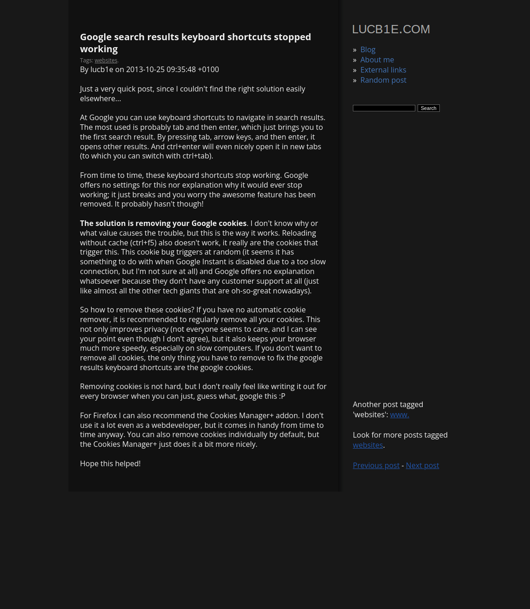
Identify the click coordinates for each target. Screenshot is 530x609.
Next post (422, 465)
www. (399, 414)
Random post (383, 80)
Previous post (376, 465)
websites (368, 445)
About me (377, 60)
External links (383, 70)
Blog (368, 49)
